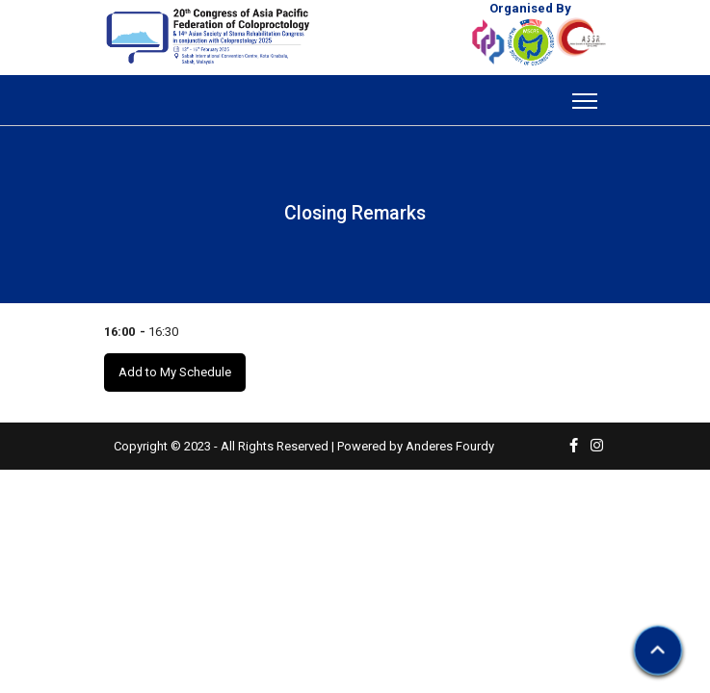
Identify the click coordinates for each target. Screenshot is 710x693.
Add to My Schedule (174, 372)
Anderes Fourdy (450, 446)
